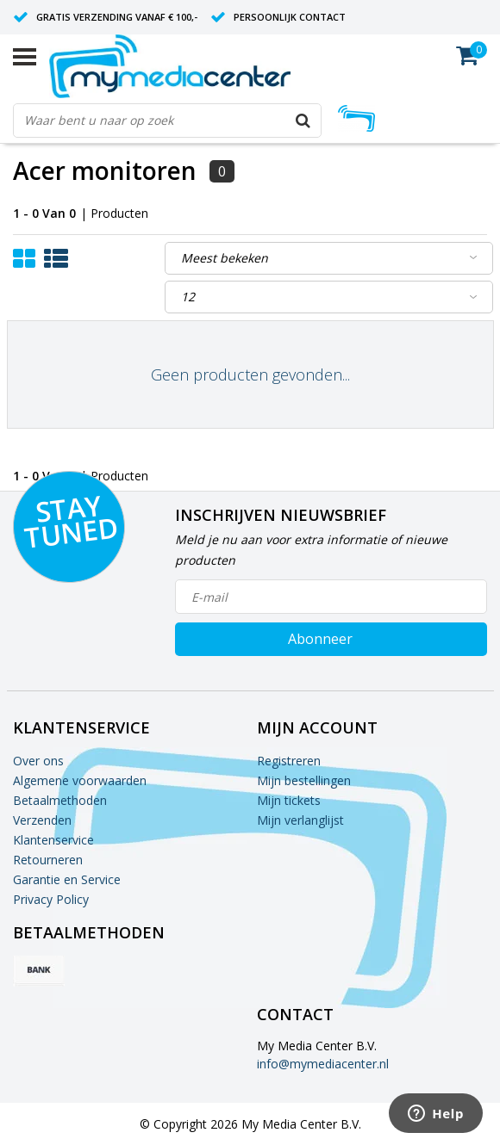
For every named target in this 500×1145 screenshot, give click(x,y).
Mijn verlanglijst (300, 820)
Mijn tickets (289, 800)
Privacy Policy (51, 899)
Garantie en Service (67, 879)
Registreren (289, 760)
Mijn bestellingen (304, 780)
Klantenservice (53, 840)
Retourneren (48, 859)
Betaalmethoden (60, 800)
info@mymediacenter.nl (323, 1063)
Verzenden (42, 820)
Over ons (38, 760)
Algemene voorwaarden (80, 780)
